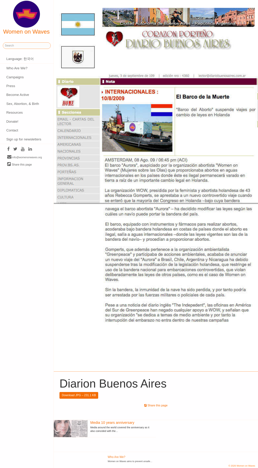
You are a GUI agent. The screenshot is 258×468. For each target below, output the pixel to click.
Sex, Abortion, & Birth (22, 104)
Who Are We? (16, 68)
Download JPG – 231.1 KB (79, 395)
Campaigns (15, 77)
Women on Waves (26, 18)
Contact (12, 130)
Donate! (12, 121)
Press (10, 86)
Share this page (19, 164)
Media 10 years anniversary (112, 423)
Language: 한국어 (20, 59)
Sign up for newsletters (23, 139)
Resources (14, 112)
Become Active (17, 95)
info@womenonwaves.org (24, 157)
